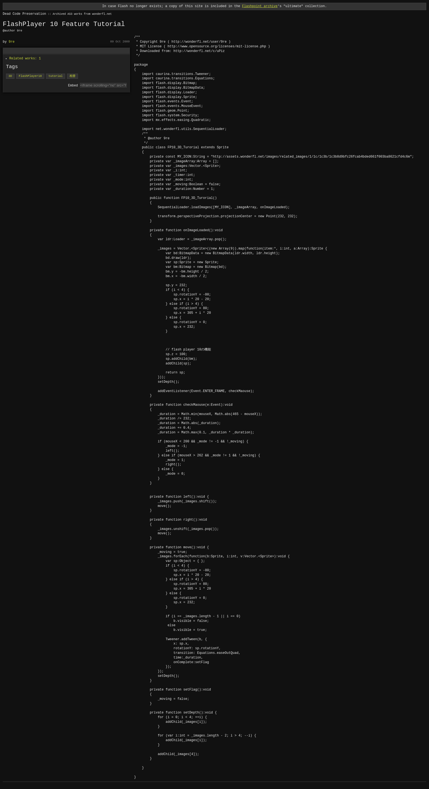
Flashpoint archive (260, 6)
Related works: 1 (25, 58)
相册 (72, 76)
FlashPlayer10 (30, 76)
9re (12, 41)
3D (10, 76)
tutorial (55, 76)
